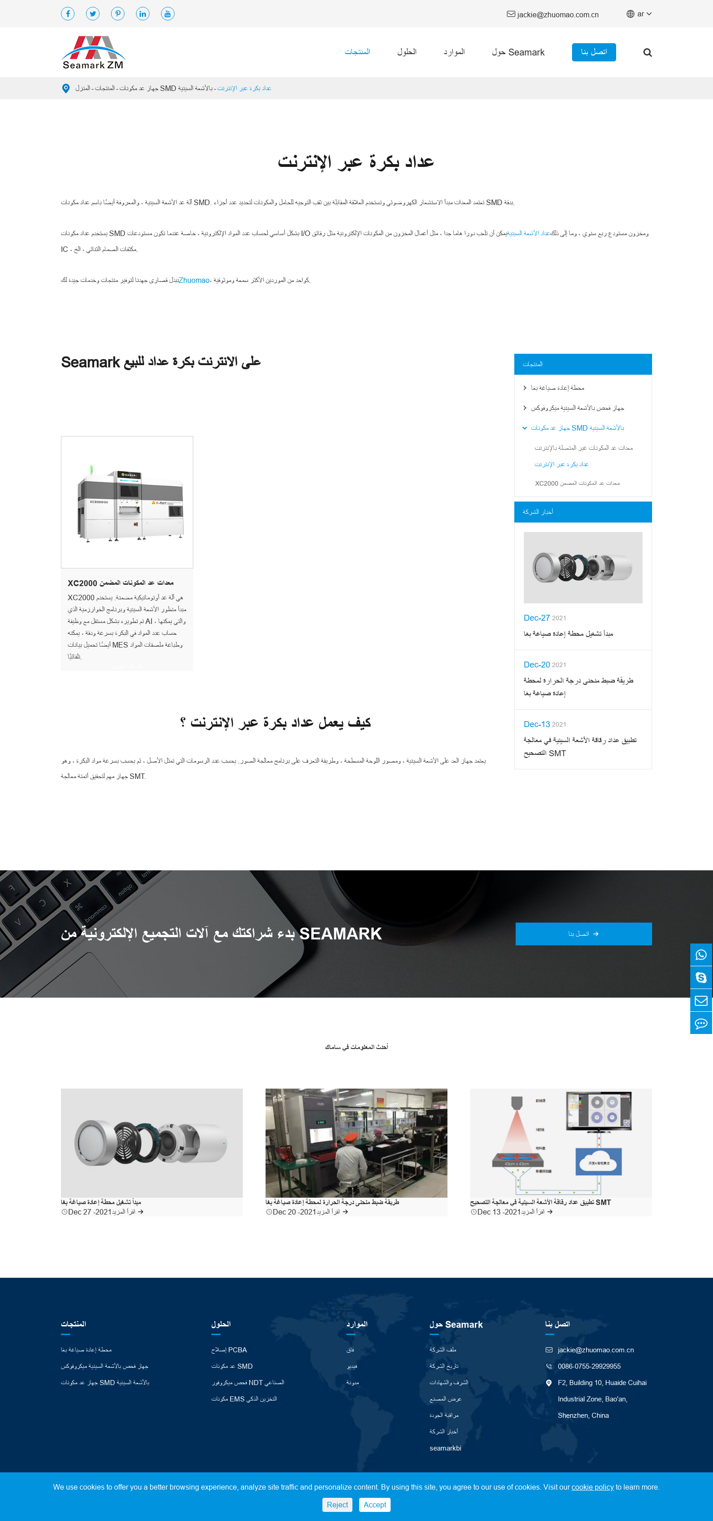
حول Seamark (518, 52)
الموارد (454, 52)
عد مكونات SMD (232, 1365)
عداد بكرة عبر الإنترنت (244, 88)
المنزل (82, 88)
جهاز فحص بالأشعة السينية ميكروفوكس (577, 407)
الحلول (407, 52)
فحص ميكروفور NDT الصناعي (247, 1381)
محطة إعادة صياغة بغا (557, 387)
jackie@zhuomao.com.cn (553, 14)
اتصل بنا (594, 52)
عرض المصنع (446, 1397)
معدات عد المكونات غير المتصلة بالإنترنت (584, 447)
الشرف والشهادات (449, 1381)
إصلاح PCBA (229, 1348)
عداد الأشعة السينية (528, 233)
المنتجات (357, 52)
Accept (375, 1505)
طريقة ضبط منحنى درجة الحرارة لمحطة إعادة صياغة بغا (578, 687)
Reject (337, 1505)
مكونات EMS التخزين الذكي (244, 1397)
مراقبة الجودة (444, 1414)
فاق (350, 1348)
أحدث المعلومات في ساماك (356, 1047)
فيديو (351, 1365)
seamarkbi (445, 1447)
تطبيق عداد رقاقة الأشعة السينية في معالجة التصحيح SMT (580, 746)
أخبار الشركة (538, 511)
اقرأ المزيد (127, 666)
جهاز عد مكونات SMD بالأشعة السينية (166, 88)
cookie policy (593, 1487)
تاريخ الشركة (444, 1365)
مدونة (352, 1381)
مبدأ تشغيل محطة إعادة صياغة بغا (568, 633)
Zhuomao (194, 280)
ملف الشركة (443, 1348)
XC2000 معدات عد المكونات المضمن (120, 582)
